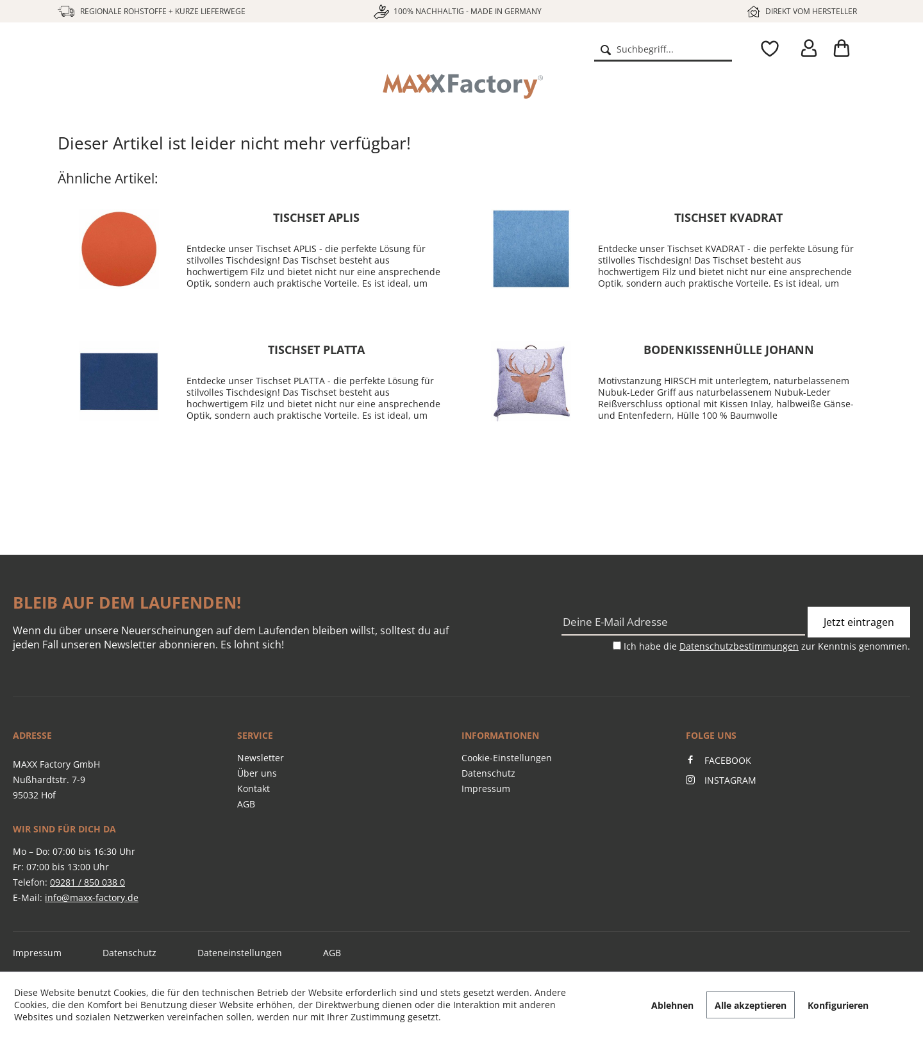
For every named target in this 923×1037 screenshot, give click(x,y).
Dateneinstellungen (239, 953)
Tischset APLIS (316, 217)
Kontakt (253, 788)
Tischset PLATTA (316, 349)
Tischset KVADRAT (728, 217)
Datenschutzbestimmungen (739, 646)
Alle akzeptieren (750, 1005)
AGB (246, 804)
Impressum (486, 788)
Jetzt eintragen (859, 622)
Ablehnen (672, 1005)
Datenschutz (488, 773)
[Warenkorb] (846, 49)
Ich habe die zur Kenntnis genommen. (767, 646)
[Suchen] (605, 49)
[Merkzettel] (767, 49)
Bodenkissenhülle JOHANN (729, 349)
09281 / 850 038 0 (87, 882)
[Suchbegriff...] (662, 49)
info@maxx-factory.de (91, 897)
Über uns (257, 773)
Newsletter (260, 758)
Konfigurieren (838, 1005)
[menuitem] (662, 49)
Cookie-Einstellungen (507, 758)
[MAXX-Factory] (461, 87)
